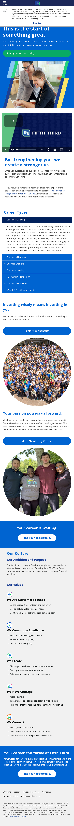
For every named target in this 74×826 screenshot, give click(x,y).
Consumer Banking (16, 219)
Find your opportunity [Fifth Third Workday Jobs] (37, 537)
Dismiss (37, 23)
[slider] (26, 149)
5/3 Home (7, 792)
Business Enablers (15, 263)
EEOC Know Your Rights (18, 816)
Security (17, 792)
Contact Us (46, 792)
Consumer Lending (16, 270)
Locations (35, 792)
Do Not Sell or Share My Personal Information (21, 796)
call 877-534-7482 (28, 193)
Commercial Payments (17, 283)
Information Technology (18, 276)
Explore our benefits (37, 331)
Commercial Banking (16, 257)
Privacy (26, 792)
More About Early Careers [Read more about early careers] (37, 441)
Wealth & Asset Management (20, 290)
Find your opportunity (20, 53)
